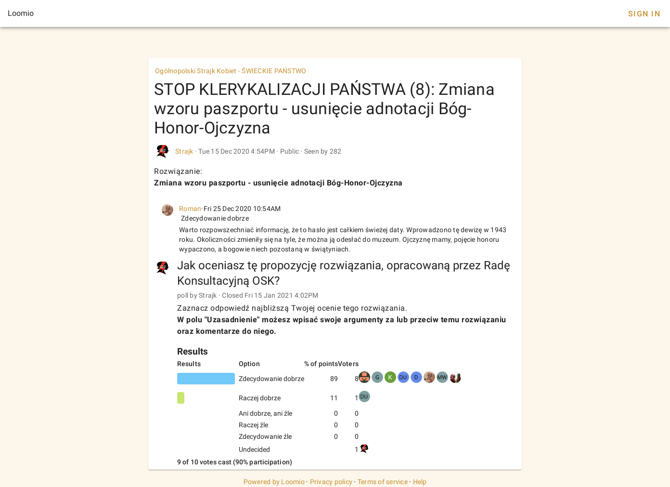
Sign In (644, 13)
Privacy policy (331, 482)
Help (420, 482)
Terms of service (383, 482)
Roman (190, 208)
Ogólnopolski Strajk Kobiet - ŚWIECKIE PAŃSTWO (230, 71)
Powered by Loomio (274, 482)
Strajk (184, 151)
